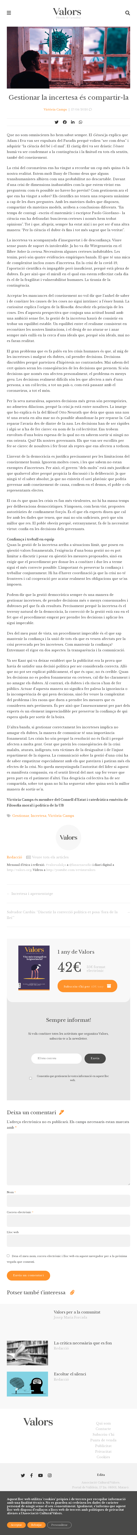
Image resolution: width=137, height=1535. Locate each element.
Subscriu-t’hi (103, 1434)
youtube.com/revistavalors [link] (70, 870)
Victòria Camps (61, 816)
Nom (11, 1192)
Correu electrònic (20, 1212)
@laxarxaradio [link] (80, 865)
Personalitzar (59, 1524)
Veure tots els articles (47, 857)
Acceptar (16, 1524)
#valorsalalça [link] (56, 865)
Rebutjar (36, 1524)
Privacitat (103, 1452)
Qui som (103, 1423)
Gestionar (20, 816)
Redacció (14, 857)
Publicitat (103, 1446)
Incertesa (38, 816)
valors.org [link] (19, 870)
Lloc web (13, 1232)
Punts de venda (103, 1440)
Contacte (103, 1429)
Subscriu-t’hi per (84, 986)
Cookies (103, 1457)
